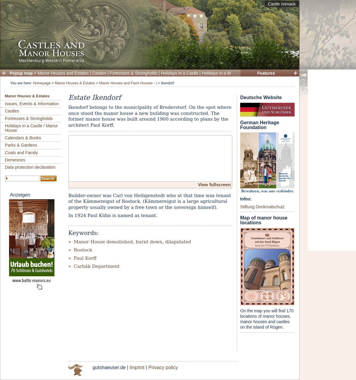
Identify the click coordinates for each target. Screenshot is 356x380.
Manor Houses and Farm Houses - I (128, 83)
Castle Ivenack (282, 4)
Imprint (136, 367)
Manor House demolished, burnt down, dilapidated (132, 242)
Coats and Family (21, 152)
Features (266, 73)
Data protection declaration (30, 167)
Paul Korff (85, 258)
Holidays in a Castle (179, 73)
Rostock (83, 250)
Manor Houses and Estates (63, 73)
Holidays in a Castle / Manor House (31, 128)
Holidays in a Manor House (227, 73)
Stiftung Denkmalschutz (262, 206)
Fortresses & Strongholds (134, 73)
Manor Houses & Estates (75, 83)
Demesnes (15, 160)
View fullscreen (214, 184)
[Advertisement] (332, 160)
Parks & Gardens (21, 145)
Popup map (21, 73)
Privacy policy (163, 367)
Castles (99, 73)
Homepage (42, 83)
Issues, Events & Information (32, 103)
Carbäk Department (96, 266)
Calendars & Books (23, 137)
